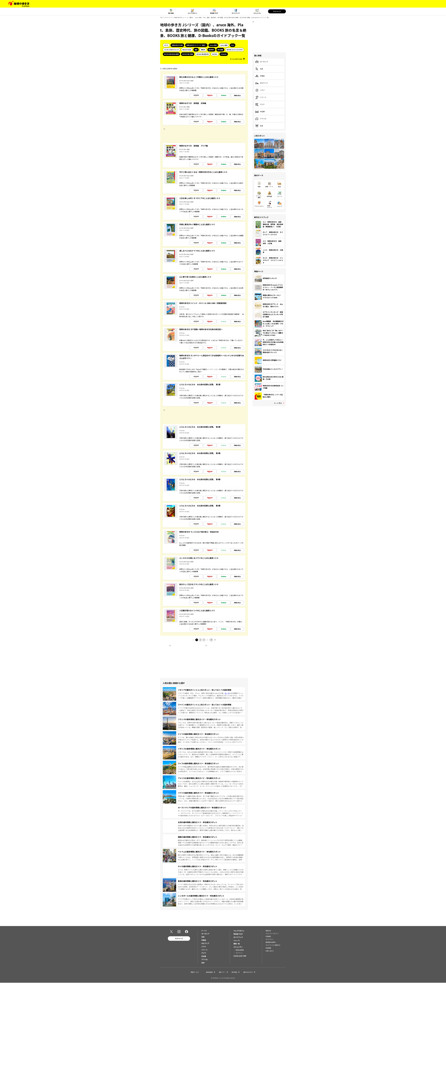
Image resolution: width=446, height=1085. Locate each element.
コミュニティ (257, 13)
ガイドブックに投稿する (273, 945)
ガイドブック (236, 13)
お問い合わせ (270, 951)
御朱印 (203, 50)
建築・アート (269, 186)
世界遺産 (269, 196)
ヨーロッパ (261, 61)
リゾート (260, 97)
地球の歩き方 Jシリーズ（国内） (196, 45)
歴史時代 (211, 50)
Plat (232, 45)
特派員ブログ (214, 13)
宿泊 (279, 186)
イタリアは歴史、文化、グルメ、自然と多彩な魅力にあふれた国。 (201, 693)
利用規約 (268, 936)
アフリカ (260, 119)
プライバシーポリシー (272, 933)
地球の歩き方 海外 (177, 45)
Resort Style (187, 50)
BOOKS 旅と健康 (187, 54)
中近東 (260, 111)
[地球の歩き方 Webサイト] (18, 4)
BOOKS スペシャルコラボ (235, 50)
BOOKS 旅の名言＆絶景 (171, 54)
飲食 (259, 186)
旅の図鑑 (220, 50)
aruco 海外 (213, 45)
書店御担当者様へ (271, 942)
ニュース (236, 940)
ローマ (227, 693)
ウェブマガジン (192, 13)
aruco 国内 (223, 45)
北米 (259, 69)
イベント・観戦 (259, 196)
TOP (161, 17)
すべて (166, 45)
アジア (260, 104)
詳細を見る (237, 95)
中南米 (260, 76)
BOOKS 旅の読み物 (203, 54)
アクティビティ (259, 206)
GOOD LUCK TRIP (239, 956)
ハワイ (260, 90)
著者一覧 (236, 944)
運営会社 (268, 930)
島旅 (196, 50)
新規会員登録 (240, 950)
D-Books (224, 54)
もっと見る (278, 403)
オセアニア (261, 83)
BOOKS (214, 54)
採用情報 (268, 948)
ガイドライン (270, 939)
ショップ (279, 206)
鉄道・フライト (269, 206)
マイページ (277, 11)
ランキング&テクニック (171, 50)
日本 (259, 126)
